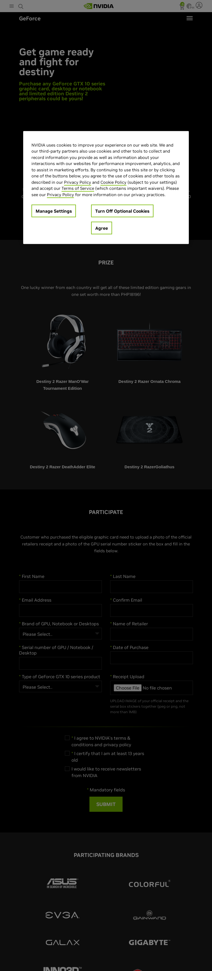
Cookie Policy (113, 182)
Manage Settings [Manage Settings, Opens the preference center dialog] (54, 211)
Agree (101, 228)
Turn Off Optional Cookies (122, 211)
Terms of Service (78, 188)
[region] (106, 187)
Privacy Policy (77, 182)
